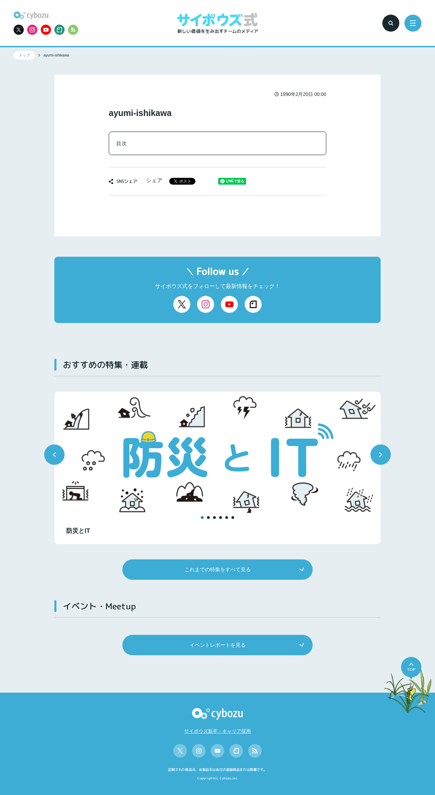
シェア (154, 180)
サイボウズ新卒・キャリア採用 (217, 731)
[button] (54, 454)
